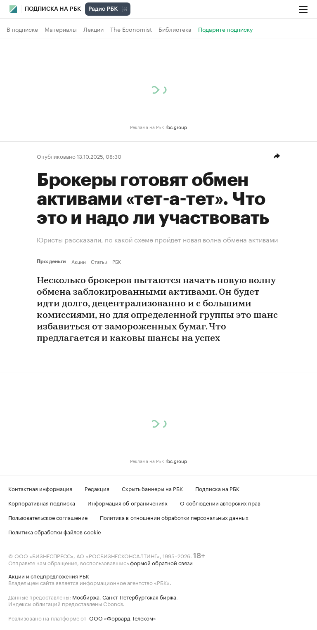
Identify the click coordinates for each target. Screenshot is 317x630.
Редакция (97, 488)
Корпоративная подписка (41, 502)
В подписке (22, 29)
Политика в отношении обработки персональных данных (174, 517)
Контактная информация (40, 488)
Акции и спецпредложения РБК (48, 575)
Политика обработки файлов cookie (54, 531)
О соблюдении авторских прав (220, 502)
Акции (78, 261)
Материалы (61, 29)
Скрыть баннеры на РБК (152, 488)
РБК (116, 261)
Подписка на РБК (217, 488)
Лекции (93, 29)
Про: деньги (52, 261)
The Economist (131, 29)
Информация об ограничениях (128, 502)
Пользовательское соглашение (48, 517)
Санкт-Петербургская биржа (139, 596)
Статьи (99, 261)
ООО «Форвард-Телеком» (122, 618)
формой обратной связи (161, 562)
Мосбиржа (85, 596)
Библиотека (175, 29)
